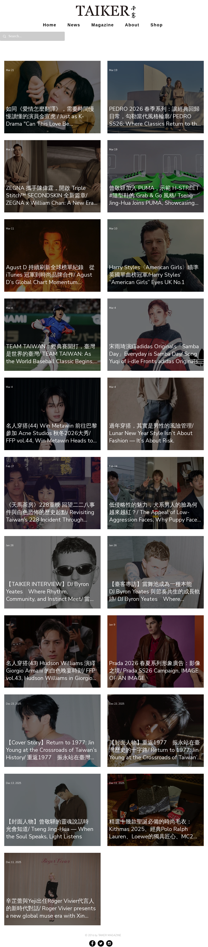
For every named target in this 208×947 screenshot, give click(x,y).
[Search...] (32, 36)
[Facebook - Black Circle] (92, 943)
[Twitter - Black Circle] (101, 943)
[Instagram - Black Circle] (109, 943)
